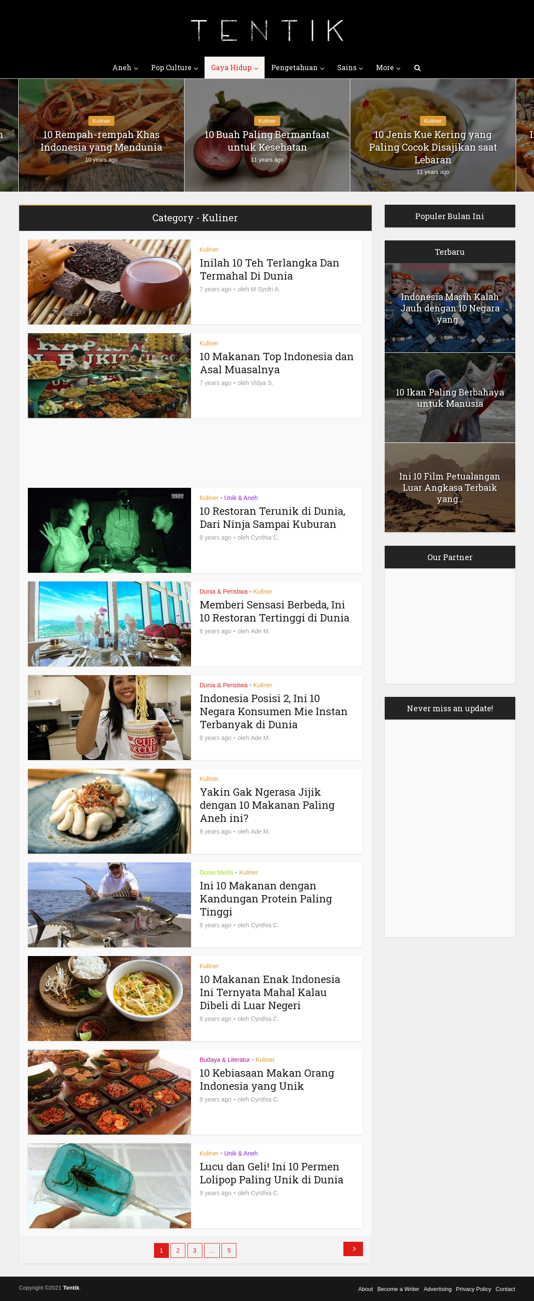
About (365, 1289)
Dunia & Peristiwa (224, 591)
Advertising (437, 1289)
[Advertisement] (106, 453)
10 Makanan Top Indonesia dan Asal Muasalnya (277, 362)
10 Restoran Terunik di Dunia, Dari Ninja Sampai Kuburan (272, 517)
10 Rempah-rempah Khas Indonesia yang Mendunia (101, 140)
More (385, 67)
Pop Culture (171, 67)
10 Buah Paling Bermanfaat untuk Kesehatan (267, 140)
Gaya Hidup (231, 67)
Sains (346, 67)
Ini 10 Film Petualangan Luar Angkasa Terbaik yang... (449, 487)
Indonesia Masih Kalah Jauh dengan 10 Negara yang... (450, 308)
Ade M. (260, 631)
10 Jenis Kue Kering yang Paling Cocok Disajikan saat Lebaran (433, 147)
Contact (505, 1289)
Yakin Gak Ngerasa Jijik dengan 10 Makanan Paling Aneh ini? (267, 805)
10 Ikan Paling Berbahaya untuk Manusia (450, 397)
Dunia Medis (217, 872)
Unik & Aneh (241, 497)
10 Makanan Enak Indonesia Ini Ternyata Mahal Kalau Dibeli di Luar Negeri (270, 992)
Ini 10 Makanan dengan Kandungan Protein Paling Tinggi (266, 899)
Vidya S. (262, 382)
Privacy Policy (473, 1289)
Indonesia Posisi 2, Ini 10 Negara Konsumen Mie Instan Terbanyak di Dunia (274, 711)
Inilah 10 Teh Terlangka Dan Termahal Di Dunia (269, 269)
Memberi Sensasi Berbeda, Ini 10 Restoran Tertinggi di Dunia (274, 611)
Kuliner (101, 121)
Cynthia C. (265, 537)
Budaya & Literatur (225, 1059)
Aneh (121, 67)
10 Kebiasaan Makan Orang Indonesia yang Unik (267, 1079)
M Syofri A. (265, 289)
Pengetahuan (294, 67)
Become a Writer (398, 1289)
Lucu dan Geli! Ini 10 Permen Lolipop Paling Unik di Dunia (271, 1172)
